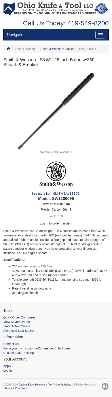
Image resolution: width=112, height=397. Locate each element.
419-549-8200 (87, 23)
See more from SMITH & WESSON (56, 193)
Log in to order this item (56, 223)
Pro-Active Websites (59, 384)
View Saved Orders (16, 322)
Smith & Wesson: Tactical (57, 49)
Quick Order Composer (19, 317)
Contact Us (11, 344)
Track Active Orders (16, 326)
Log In (7, 370)
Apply (7, 366)
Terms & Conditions (16, 388)
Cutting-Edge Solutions (32, 384)
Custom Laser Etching (18, 353)
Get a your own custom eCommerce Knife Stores (36, 348)
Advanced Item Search (19, 330)
